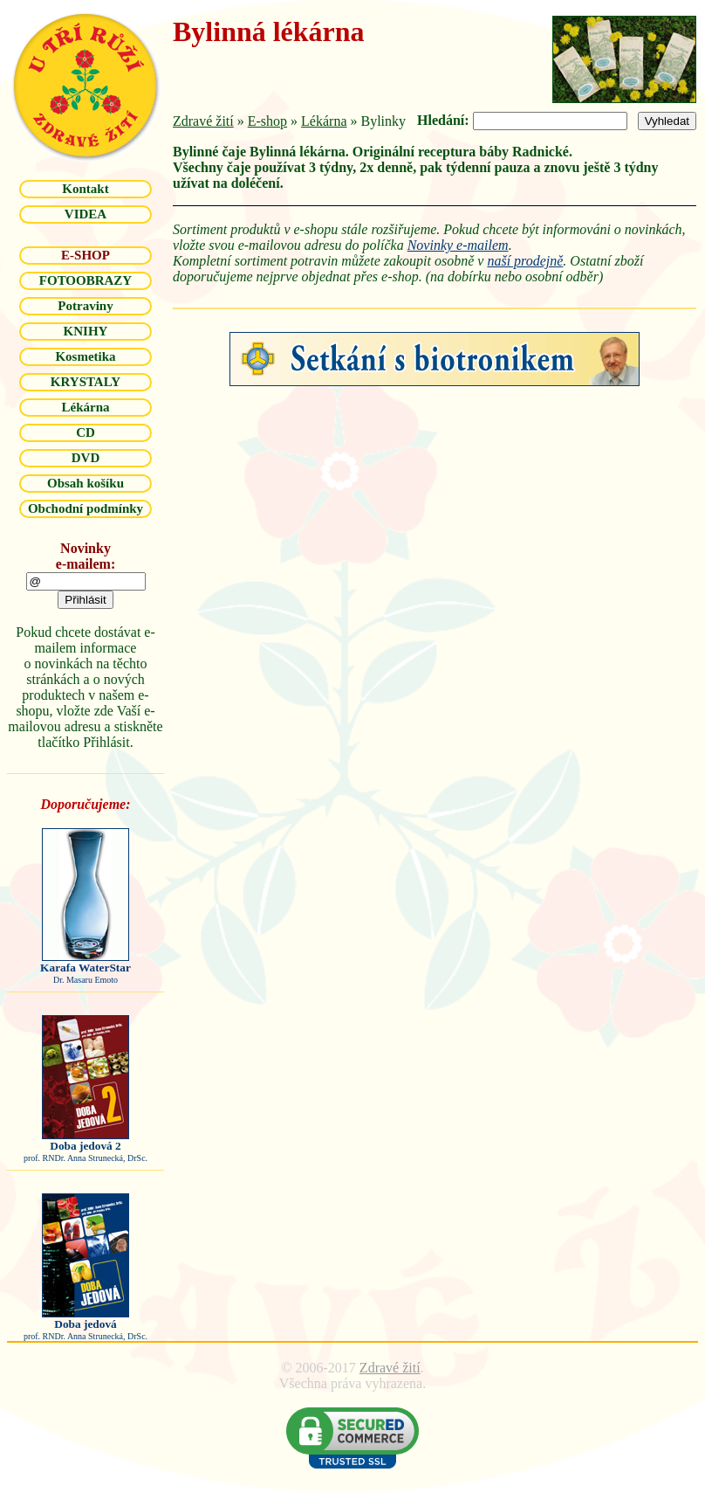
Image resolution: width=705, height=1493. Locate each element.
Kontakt (85, 189)
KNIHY (86, 331)
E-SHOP (85, 255)
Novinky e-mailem (458, 245)
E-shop (267, 121)
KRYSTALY (85, 382)
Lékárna (85, 407)
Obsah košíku (85, 483)
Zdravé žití (203, 121)
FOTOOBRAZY (85, 280)
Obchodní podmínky (85, 508)
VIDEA (85, 214)
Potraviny (85, 306)
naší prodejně (525, 260)
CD (85, 432)
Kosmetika (85, 356)
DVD (86, 458)
